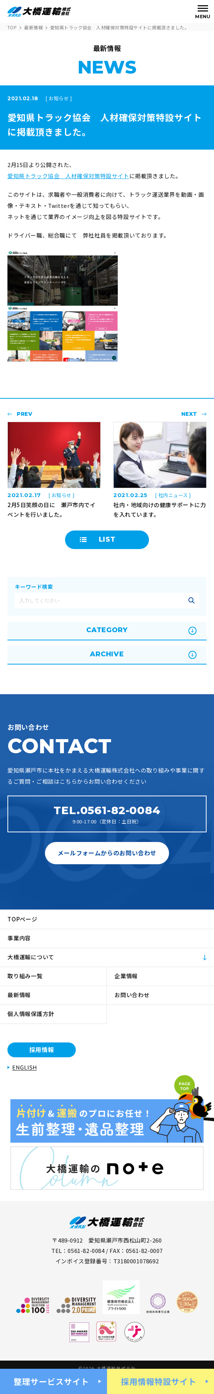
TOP (12, 27)
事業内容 (19, 938)
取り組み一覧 (25, 976)
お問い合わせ (132, 995)
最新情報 (33, 27)
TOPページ (22, 919)
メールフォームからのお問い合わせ (107, 852)
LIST (107, 539)
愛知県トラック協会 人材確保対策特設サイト (68, 176)
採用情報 (41, 1049)
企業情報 (126, 976)
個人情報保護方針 (30, 1014)
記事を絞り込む (191, 600)
